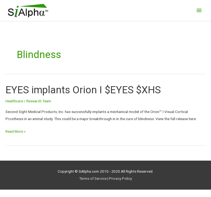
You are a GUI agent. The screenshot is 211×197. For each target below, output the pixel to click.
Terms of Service (93, 178)
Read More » (15, 131)
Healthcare (14, 101)
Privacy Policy (120, 178)
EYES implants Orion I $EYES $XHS (83, 90)
